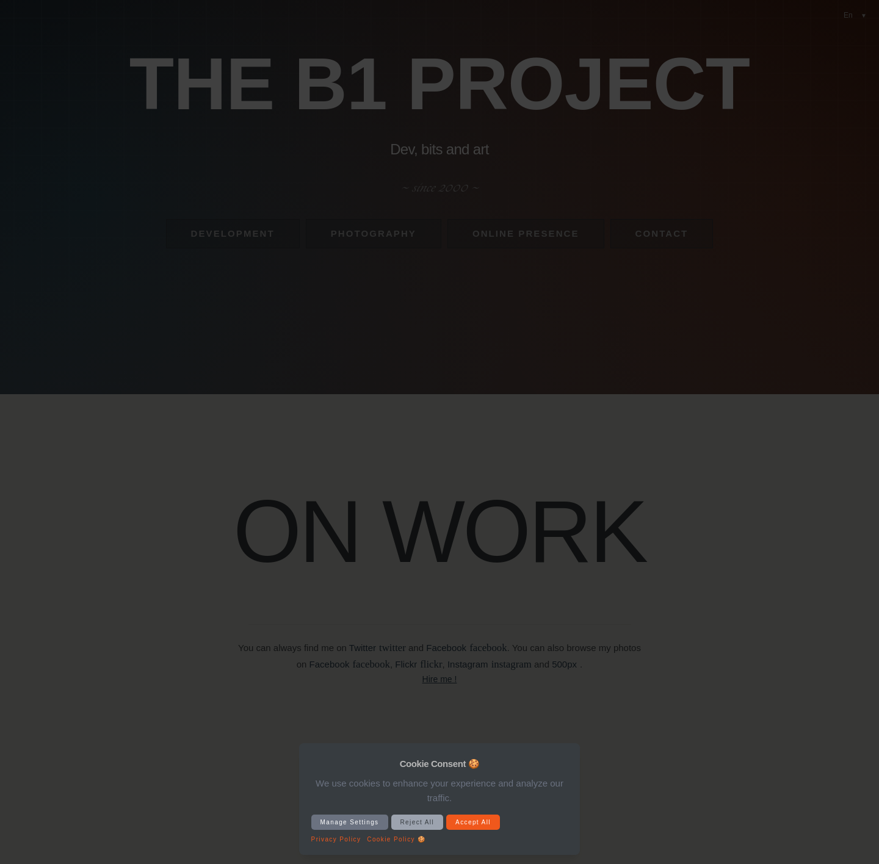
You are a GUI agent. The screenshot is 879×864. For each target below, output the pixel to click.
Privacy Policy (336, 839)
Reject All (417, 822)
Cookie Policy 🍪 (396, 839)
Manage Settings (349, 822)
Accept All (473, 822)
